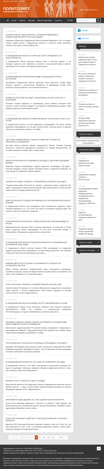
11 (48, 437)
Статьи (13, 20)
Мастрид (31, 20)
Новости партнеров (44, 20)
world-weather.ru (89, 143)
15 (61, 437)
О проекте (58, 20)
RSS (70, 20)
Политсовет (16, 9)
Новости (22, 20)
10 (44, 437)
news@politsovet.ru (88, 10)
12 (53, 437)
